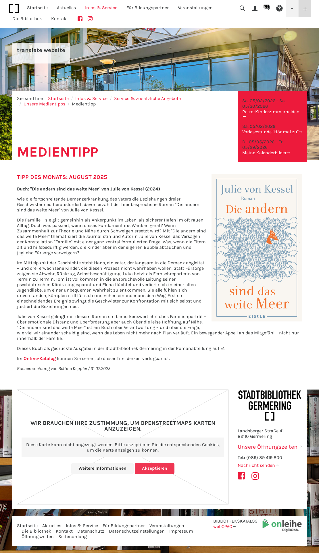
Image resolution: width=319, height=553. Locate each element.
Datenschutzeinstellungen (137, 531)
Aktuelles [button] (66, 7)
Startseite (37, 7)
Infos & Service (91, 98)
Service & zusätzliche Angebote (147, 98)
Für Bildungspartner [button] (147, 7)
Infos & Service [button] (101, 7)
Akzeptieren (154, 468)
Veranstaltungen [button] (195, 7)
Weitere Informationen (102, 468)
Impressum (181, 531)
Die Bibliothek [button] (27, 18)
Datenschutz (90, 531)
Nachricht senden (256, 465)
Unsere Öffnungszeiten (267, 447)
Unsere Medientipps (44, 104)
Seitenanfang (72, 536)
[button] (279, 8)
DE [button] (266, 7)
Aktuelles (51, 525)
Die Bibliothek (36, 531)
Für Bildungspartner (124, 525)
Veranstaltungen (166, 525)
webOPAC (222, 526)
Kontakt (59, 18)
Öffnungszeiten (38, 536)
